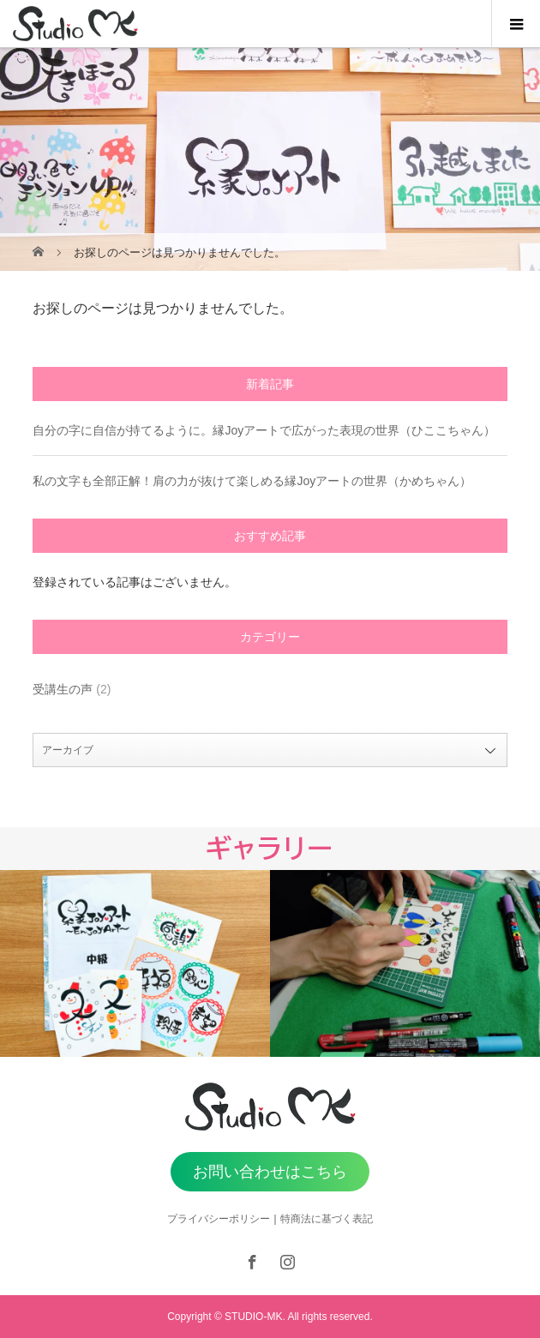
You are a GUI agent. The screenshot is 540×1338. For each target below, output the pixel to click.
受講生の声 (63, 689)
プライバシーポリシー (218, 1219)
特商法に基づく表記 (326, 1219)
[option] (135, 963)
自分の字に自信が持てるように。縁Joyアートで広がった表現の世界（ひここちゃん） (264, 430)
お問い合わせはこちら (270, 1171)
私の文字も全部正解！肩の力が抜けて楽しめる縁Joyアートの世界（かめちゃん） (252, 481)
